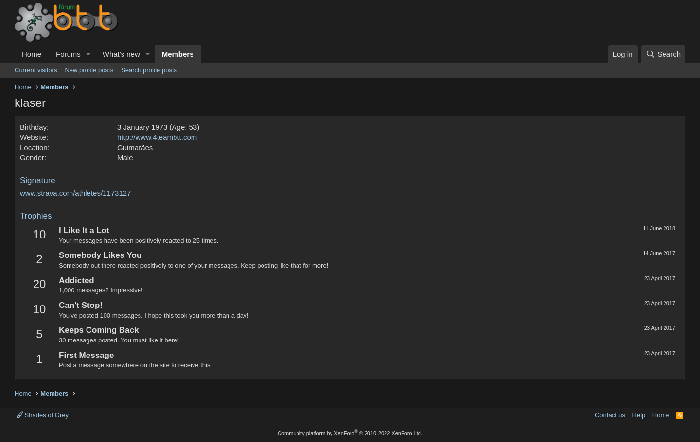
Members (178, 54)
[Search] (663, 54)
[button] (88, 54)
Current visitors (36, 70)
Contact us (610, 415)
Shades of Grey (43, 415)
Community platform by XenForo (350, 433)
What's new (121, 54)
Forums (68, 54)
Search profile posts (149, 70)
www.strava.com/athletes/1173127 (75, 193)
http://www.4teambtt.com (157, 137)
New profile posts (89, 70)
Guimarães (135, 147)
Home (31, 54)
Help (639, 415)
